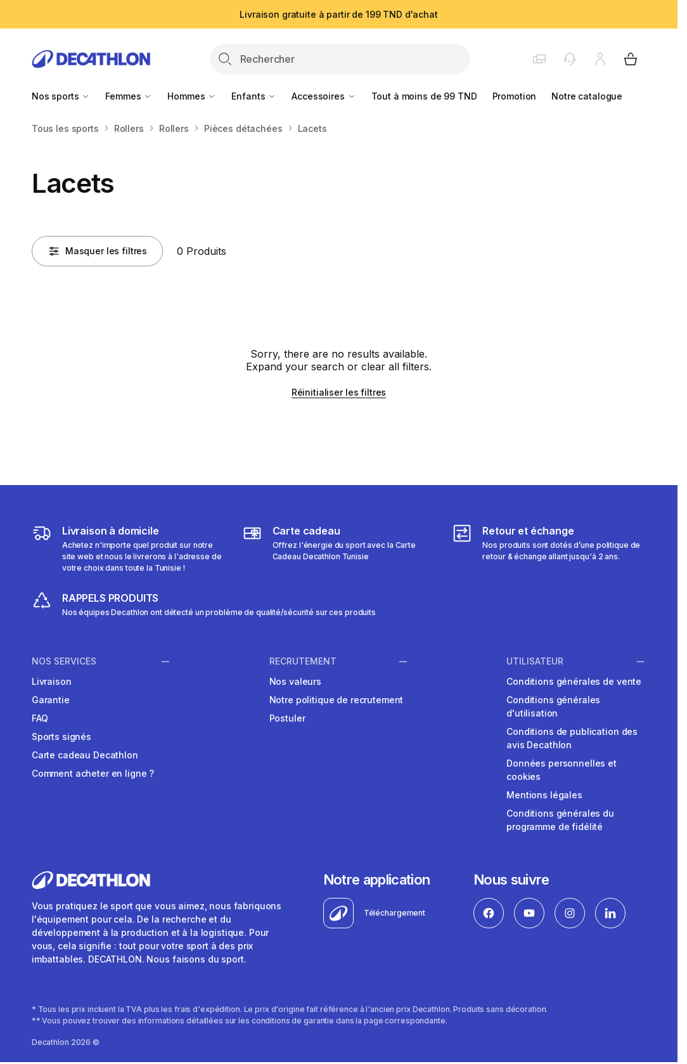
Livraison (52, 681)
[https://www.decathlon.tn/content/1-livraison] (129, 548)
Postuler (287, 718)
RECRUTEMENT (303, 661)
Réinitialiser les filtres (339, 392)
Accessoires (324, 96)
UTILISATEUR (534, 661)
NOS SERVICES (64, 661)
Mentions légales (544, 794)
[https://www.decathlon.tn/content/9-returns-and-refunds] (549, 548)
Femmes (128, 96)
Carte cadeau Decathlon (85, 754)
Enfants (253, 96)
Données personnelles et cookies (561, 770)
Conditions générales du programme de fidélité (560, 820)
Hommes (191, 96)
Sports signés (61, 736)
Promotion (514, 96)
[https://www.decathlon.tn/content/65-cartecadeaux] (339, 548)
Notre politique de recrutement (336, 699)
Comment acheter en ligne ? (93, 773)
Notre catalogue (586, 96)
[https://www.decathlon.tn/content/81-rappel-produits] (204, 604)
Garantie (51, 699)
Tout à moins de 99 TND (424, 96)
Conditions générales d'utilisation (553, 706)
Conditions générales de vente (573, 681)
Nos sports (61, 96)
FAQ (40, 718)
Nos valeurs (295, 681)
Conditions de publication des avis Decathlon (572, 738)
